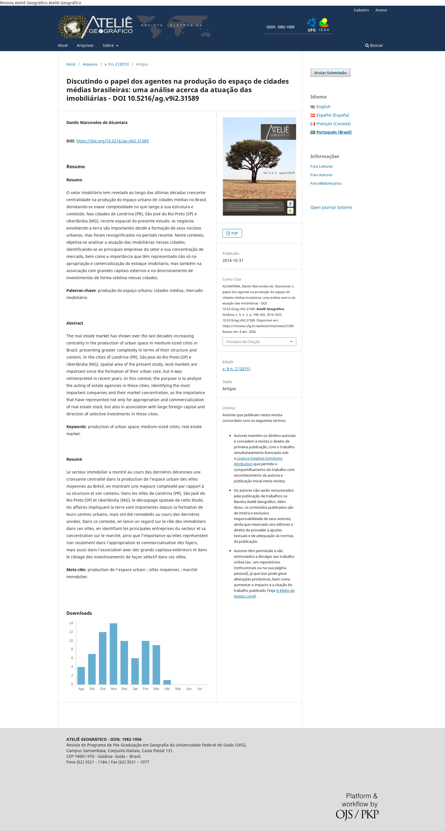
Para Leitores (321, 166)
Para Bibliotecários (326, 183)
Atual (63, 45)
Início (70, 64)
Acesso (381, 9)
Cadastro (361, 9)
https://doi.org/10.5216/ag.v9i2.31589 (112, 141)
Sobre (109, 45)
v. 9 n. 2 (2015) (117, 64)
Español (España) (332, 115)
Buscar (374, 45)
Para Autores (321, 174)
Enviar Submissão (330, 72)
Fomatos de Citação (243, 341)
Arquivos (85, 45)
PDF (234, 233)
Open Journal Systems (331, 207)
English (323, 106)
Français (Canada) (333, 123)
